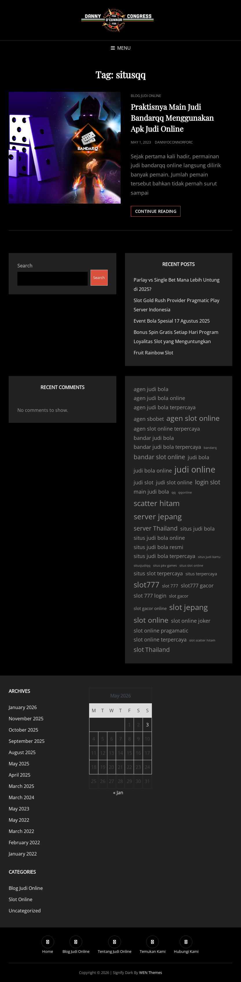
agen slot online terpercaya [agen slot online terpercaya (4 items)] (167, 428)
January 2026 (23, 707)
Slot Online (20, 899)
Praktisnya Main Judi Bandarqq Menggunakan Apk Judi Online (172, 118)
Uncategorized (25, 910)
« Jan (118, 792)
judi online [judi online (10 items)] (194, 469)
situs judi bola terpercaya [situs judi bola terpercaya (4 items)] (164, 556)
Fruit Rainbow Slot (153, 352)
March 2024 (21, 797)
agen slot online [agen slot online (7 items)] (193, 418)
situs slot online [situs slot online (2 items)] (191, 565)
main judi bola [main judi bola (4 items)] (151, 491)
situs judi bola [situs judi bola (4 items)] (197, 528)
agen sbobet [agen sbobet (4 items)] (149, 418)
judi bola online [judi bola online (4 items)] (153, 470)
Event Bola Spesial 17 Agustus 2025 (172, 321)
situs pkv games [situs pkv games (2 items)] (165, 565)
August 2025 (22, 752)
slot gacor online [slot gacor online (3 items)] (150, 608)
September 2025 (27, 741)
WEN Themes (150, 972)
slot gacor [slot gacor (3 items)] (178, 596)
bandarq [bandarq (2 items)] (210, 448)
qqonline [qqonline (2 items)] (185, 492)
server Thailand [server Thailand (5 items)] (156, 528)
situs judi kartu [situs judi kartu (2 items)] (209, 557)
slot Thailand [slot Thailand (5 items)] (152, 650)
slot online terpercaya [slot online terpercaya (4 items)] (160, 639)
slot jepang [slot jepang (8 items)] (188, 607)
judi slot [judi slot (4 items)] (143, 482)
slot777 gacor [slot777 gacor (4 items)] (197, 585)
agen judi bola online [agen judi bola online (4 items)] (159, 398)
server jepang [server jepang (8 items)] (158, 516)
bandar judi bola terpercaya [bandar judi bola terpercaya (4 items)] (167, 446)
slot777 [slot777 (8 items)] (146, 584)
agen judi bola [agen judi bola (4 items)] (151, 389)
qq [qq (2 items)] (174, 492)
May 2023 (19, 809)
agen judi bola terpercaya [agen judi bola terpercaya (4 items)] (165, 407)
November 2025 (26, 718)
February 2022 (24, 842)
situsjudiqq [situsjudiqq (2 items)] (142, 565)
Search (24, 266)
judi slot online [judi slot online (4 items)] (174, 482)
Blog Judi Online (146, 95)
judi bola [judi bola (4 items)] (198, 457)
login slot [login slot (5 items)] (207, 482)
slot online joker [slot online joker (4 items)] (190, 620)
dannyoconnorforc (174, 142)
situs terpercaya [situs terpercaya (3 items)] (201, 573)
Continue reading (158, 212)
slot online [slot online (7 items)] (151, 620)
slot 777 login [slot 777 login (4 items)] (150, 595)
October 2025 (23, 730)
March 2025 (21, 786)
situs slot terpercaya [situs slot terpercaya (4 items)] (158, 573)
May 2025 (19, 763)
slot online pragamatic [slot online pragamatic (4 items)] (161, 630)
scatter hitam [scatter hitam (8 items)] (157, 503)
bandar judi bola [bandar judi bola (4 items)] (154, 437)
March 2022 (21, 831)
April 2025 (19, 775)
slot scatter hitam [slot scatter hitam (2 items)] (202, 640)
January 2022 (23, 854)
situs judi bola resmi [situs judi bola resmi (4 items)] (158, 547)
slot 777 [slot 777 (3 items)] (170, 586)
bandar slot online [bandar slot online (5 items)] (159, 457)
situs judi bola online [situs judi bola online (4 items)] (159, 537)
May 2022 (19, 820)
